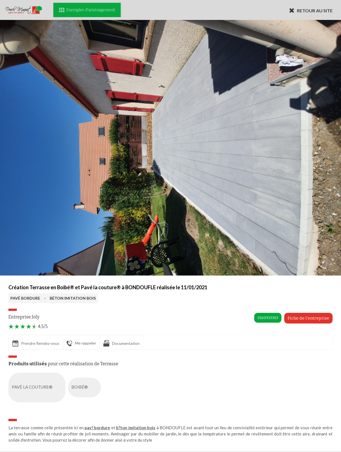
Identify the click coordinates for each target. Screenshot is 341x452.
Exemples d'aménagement (87, 10)
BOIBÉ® (85, 387)
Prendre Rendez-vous (35, 343)
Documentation (121, 343)
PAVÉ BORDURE (25, 298)
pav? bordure (97, 427)
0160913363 (268, 318)
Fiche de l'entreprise (308, 318)
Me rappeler (81, 343)
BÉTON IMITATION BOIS (73, 298)
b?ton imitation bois (135, 427)
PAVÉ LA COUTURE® (38, 387)
